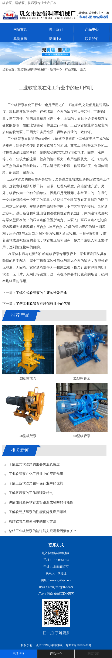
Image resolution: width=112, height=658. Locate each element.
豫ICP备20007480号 (78, 645)
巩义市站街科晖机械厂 (32, 69)
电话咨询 (18, 653)
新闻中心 (56, 39)
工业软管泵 (15, 139)
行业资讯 (71, 69)
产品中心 (92, 29)
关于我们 (56, 29)
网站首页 (20, 29)
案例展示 (20, 39)
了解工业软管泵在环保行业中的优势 (43, 303)
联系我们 (92, 39)
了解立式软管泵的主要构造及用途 (41, 293)
